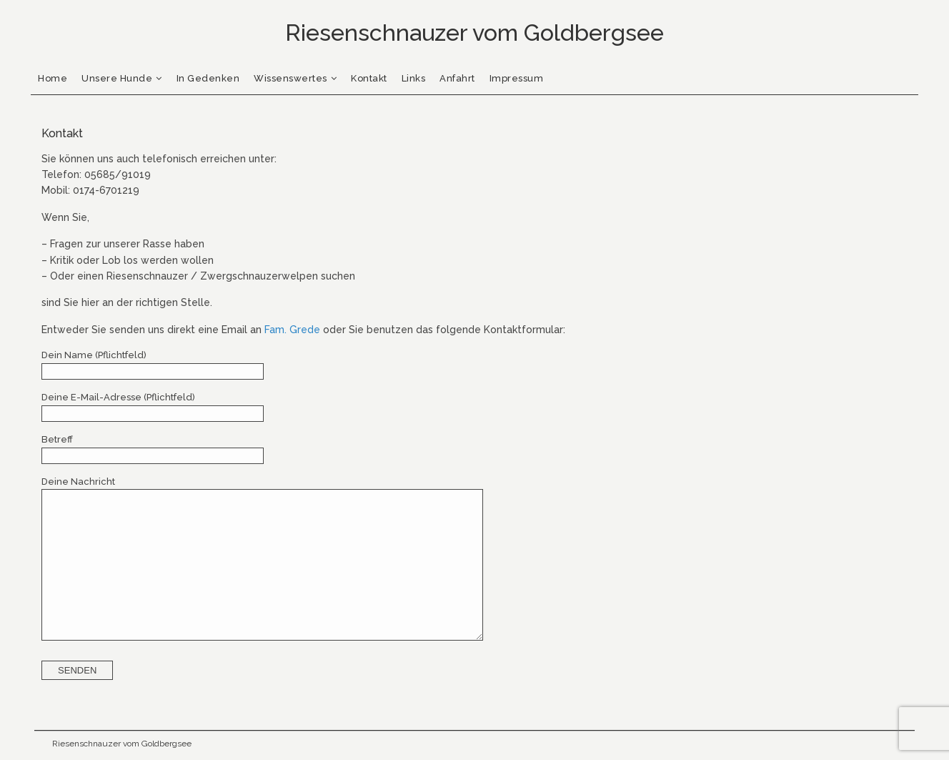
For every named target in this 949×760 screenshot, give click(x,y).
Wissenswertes (290, 78)
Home (52, 78)
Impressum (517, 78)
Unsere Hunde (116, 78)
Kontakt (369, 78)
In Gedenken (208, 78)
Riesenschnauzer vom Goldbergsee (122, 744)
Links (414, 78)
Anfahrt (457, 78)
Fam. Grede (292, 329)
